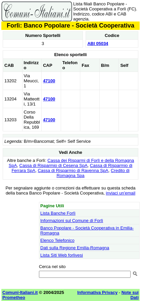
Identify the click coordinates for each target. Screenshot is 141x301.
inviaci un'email (120, 193)
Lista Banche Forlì (58, 213)
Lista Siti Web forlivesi (61, 255)
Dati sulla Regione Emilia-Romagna (74, 247)
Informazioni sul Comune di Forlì (71, 220)
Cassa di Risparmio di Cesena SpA (53, 165)
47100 (49, 80)
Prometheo (13, 297)
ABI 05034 (97, 43)
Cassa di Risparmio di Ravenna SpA (73, 170)
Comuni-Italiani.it (20, 292)
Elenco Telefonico (57, 240)
